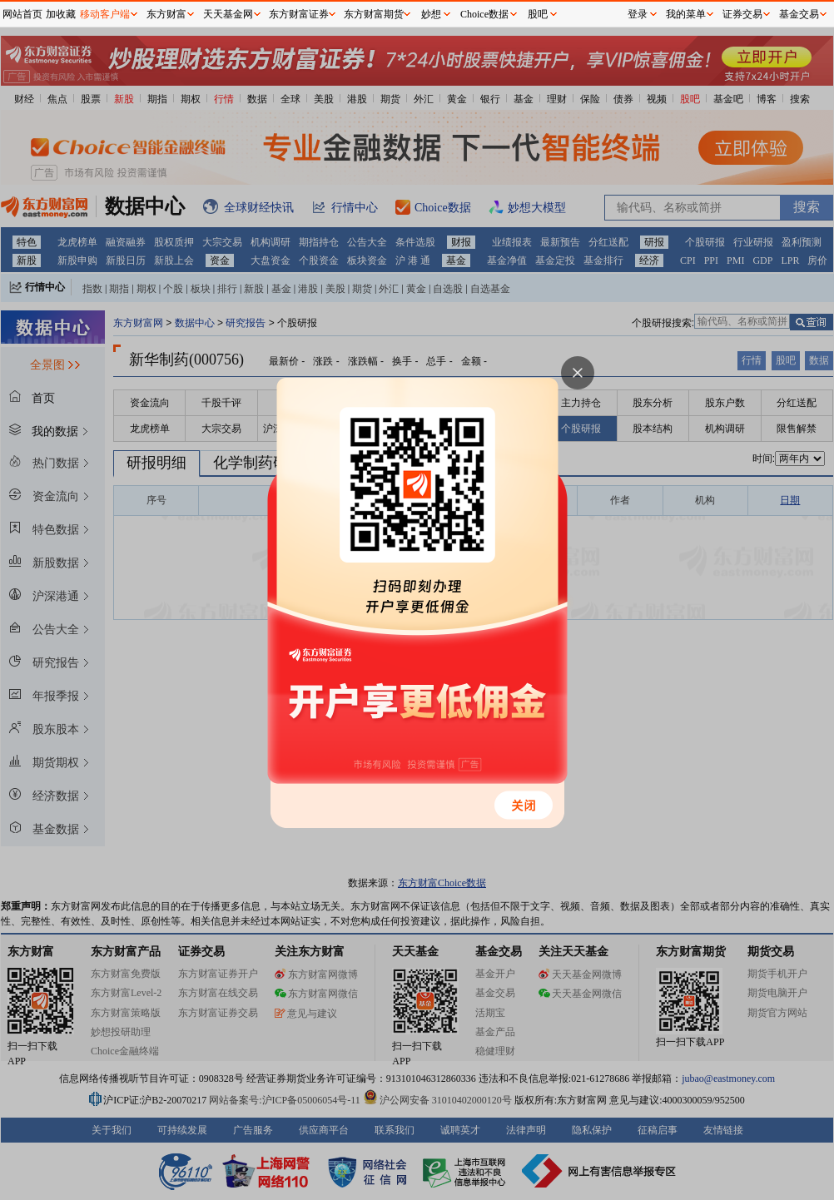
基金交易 (799, 14)
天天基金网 (228, 14)
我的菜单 (686, 14)
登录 (638, 14)
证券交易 (742, 14)
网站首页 (22, 14)
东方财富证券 (299, 14)
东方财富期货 (374, 14)
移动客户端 (105, 14)
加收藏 (61, 14)
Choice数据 (484, 14)
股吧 (538, 14)
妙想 (431, 14)
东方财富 (166, 14)
